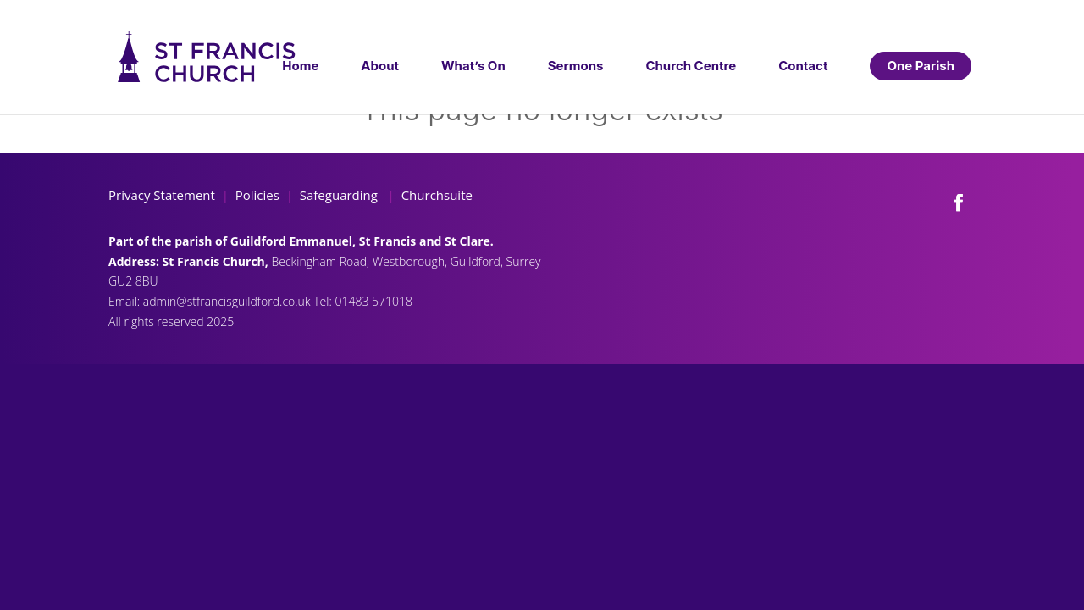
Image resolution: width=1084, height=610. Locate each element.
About (380, 66)
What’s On (473, 66)
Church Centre (690, 66)
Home (300, 66)
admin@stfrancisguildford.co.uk (228, 301)
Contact (802, 66)
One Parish (920, 66)
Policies (257, 194)
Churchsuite (435, 194)
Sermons (576, 66)
